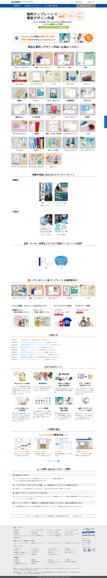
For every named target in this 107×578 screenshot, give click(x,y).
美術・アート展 (46, 203)
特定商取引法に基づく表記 (20, 563)
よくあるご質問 (52, 548)
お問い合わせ (86, 540)
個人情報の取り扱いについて (55, 561)
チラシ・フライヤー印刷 (37, 530)
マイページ (86, 538)
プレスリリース (52, 563)
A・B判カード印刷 (52, 531)
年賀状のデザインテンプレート (73, 543)
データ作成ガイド (36, 550)
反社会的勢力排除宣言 (71, 561)
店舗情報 (34, 559)
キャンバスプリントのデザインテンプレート (33, 359)
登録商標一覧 (76, 516)
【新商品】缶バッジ (26, 340)
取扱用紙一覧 (17, 537)
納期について (51, 552)
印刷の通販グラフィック (19, 572)
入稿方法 (16, 550)
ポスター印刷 (35, 531)
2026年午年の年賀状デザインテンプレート (32, 352)
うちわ (61, 267)
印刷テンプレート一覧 (53, 550)
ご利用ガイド (17, 5)
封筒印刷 (16, 533)
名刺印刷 (16, 530)
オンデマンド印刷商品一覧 (54, 535)
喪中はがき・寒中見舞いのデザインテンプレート (34, 354)
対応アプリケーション (71, 550)
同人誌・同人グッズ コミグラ (72, 533)
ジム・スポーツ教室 (61, 203)
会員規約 (68, 559)
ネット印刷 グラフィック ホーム (18, 8)
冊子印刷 (16, 531)
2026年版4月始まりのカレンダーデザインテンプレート (36, 345)
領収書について (35, 554)
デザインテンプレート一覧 (20, 543)
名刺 (46, 267)
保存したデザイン (85, 5)
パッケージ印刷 (69, 531)
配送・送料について (70, 552)
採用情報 (34, 563)
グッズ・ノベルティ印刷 (54, 533)
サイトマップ (86, 544)
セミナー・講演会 (46, 234)
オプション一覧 (69, 535)
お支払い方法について (19, 554)
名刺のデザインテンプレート (38, 543)
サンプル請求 (86, 542)
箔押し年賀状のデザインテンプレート (31, 347)
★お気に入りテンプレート (33, 5)
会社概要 (16, 559)
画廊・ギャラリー (46, 205)
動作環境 (68, 548)
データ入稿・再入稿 (51, 5)
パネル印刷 (34, 533)
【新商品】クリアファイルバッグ (30, 349)
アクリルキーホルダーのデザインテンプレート (33, 342)
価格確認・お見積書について (21, 552)
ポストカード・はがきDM (54, 530)
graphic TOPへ (90, 2)
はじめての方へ (35, 548)
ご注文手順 (34, 552)
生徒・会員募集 (61, 234)
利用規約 (50, 559)
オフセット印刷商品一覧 (37, 535)
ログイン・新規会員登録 (75, 2)
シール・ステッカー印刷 (71, 530)
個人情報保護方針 (36, 561)
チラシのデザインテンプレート (55, 543)
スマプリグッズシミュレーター (22, 535)
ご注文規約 (17, 561)
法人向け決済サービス (53, 554)
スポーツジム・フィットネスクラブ (60, 206)
